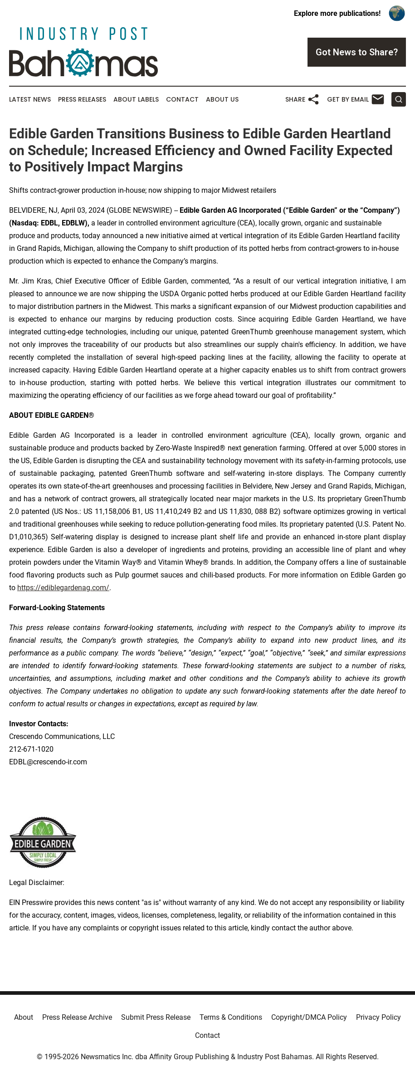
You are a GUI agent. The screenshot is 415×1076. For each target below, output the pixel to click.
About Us (222, 99)
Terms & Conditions (231, 1017)
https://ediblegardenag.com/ (63, 587)
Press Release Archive (77, 1017)
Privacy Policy (378, 1017)
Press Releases (82, 99)
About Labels (136, 99)
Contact (182, 99)
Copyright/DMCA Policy (309, 1017)
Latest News (30, 99)
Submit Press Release (155, 1017)
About (23, 1017)
